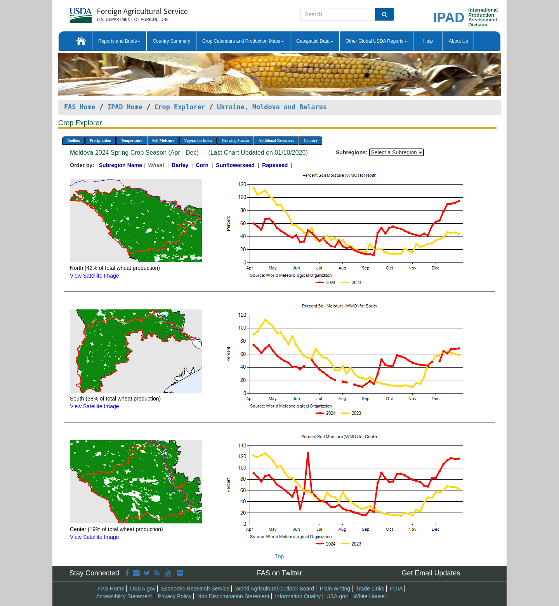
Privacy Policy (174, 596)
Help (428, 41)
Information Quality (298, 596)
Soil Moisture (163, 140)
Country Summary (171, 41)
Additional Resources (276, 140)
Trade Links (370, 588)
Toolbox (73, 140)
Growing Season (235, 140)
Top (279, 556)
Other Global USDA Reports (376, 41)
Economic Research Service (195, 588)
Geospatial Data (314, 41)
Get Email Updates (430, 573)
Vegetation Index (198, 140)
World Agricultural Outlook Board (274, 588)
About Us (458, 41)
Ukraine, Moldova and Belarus (272, 107)
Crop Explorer (179, 107)
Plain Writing (335, 588)
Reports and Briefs (119, 41)
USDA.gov (142, 588)
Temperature (131, 140)
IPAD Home (124, 107)
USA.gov (337, 596)
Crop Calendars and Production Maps (243, 41)
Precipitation (100, 140)
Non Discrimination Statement (233, 596)
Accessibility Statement (124, 596)
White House (369, 596)
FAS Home (79, 107)
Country (311, 140)
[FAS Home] (109, 12)
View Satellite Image (94, 276)
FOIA (396, 588)
